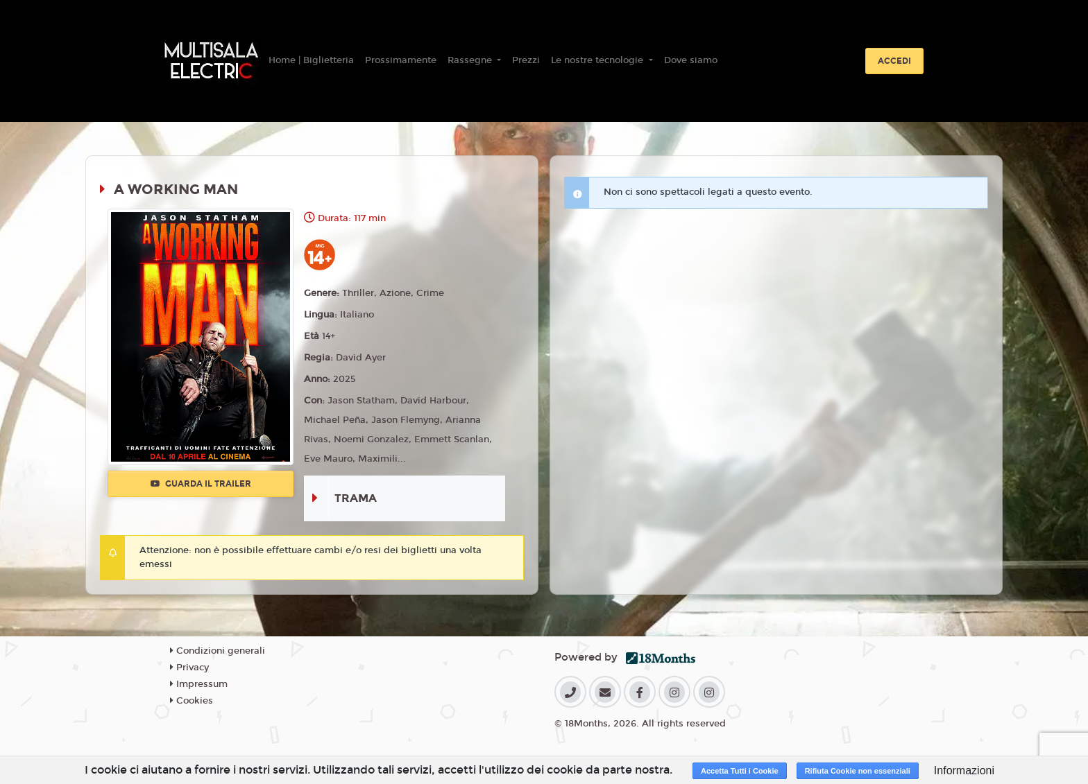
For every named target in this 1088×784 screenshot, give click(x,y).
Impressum (199, 684)
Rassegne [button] (471, 60)
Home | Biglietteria (311, 60)
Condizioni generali (217, 650)
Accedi (894, 61)
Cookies (191, 700)
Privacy (189, 667)
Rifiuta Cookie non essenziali (857, 771)
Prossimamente (400, 60)
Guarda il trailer (201, 484)
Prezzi (526, 60)
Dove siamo (690, 60)
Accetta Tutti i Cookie (740, 771)
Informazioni (964, 770)
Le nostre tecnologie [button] (598, 60)
